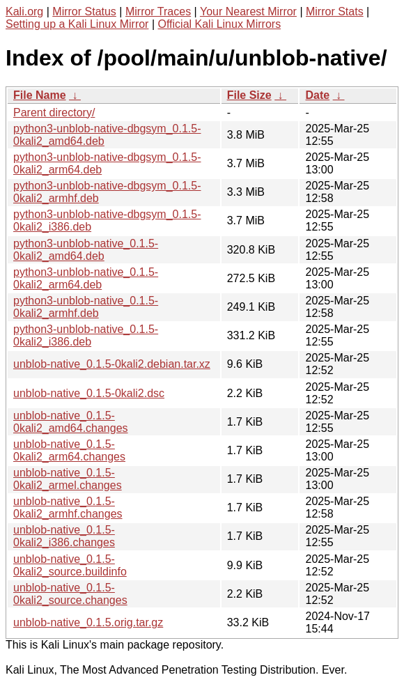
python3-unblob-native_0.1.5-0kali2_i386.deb (85, 335)
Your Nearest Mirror (248, 11)
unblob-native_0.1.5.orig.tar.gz (88, 622)
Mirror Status (84, 11)
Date (317, 95)
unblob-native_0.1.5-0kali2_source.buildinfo (70, 565)
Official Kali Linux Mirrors (219, 24)
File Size (249, 95)
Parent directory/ (54, 112)
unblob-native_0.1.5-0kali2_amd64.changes (70, 422)
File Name (39, 95)
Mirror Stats (335, 11)
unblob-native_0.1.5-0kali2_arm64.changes (69, 450)
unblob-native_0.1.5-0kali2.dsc (88, 393)
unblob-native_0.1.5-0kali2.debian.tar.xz (111, 364)
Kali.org (24, 11)
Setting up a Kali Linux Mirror (77, 24)
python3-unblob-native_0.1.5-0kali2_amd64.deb (85, 250)
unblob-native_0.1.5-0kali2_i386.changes (64, 536)
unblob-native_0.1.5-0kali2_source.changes (70, 594)
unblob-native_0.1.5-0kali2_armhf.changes (68, 507)
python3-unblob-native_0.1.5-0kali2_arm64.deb (85, 278)
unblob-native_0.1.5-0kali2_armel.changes (67, 479)
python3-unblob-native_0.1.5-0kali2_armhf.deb (85, 307)
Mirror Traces (158, 11)
